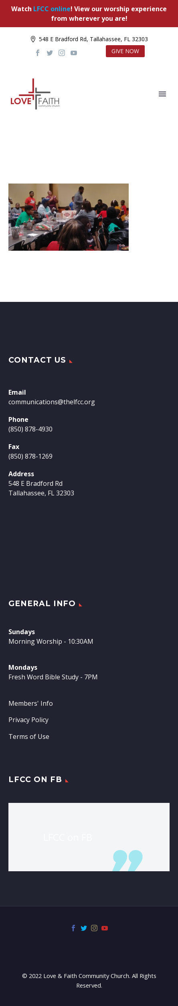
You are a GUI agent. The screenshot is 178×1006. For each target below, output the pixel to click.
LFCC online (52, 8)
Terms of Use (28, 736)
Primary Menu (162, 94)
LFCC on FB (35, 779)
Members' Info (30, 703)
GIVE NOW (125, 51)
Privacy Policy (28, 719)
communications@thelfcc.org (51, 401)
